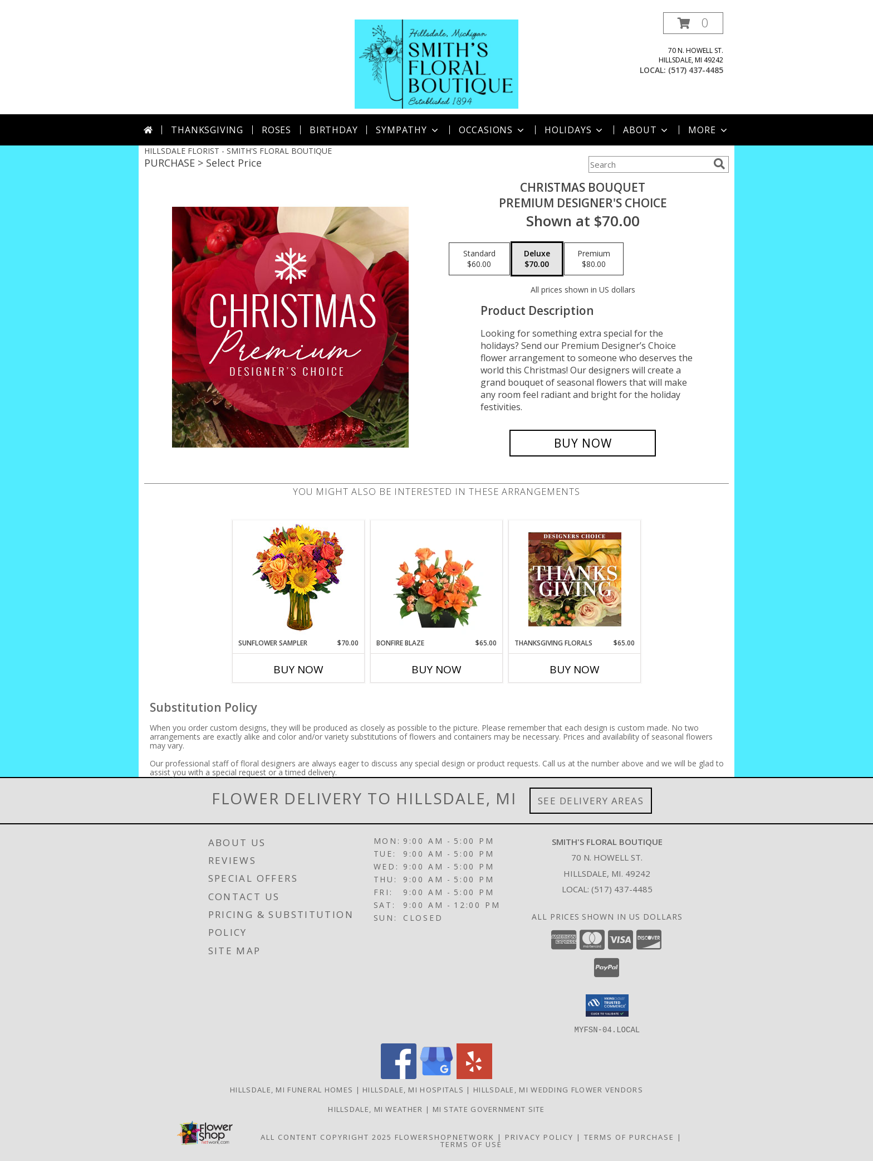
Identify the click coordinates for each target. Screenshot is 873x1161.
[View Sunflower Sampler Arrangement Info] (298, 579)
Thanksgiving (207, 130)
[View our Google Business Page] (436, 1075)
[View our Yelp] (474, 1075)
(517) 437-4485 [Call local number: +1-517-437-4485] (695, 70)
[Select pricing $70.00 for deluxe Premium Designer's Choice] (537, 259)
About (646, 130)
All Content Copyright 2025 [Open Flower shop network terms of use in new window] (326, 1136)
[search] (719, 164)
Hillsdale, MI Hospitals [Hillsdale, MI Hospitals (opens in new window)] (413, 1089)
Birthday (333, 130)
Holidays (575, 130)
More (708, 130)
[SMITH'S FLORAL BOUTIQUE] (436, 63)
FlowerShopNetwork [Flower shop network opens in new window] (444, 1136)
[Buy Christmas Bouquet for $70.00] (582, 443)
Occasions (492, 130)
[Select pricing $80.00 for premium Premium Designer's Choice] (594, 259)
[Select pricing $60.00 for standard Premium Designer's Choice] (479, 259)
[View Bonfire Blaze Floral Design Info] (436, 579)
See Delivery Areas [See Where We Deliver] (591, 800)
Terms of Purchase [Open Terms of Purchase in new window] (629, 1136)
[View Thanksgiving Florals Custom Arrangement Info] (574, 579)
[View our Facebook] (398, 1075)
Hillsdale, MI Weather (375, 1109)
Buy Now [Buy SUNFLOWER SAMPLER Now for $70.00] (298, 669)
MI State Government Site (489, 1109)
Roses (276, 130)
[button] (693, 23)
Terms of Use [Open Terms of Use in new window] (471, 1144)
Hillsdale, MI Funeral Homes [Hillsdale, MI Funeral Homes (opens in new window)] (291, 1089)
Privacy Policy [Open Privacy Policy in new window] (539, 1136)
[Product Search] (648, 164)
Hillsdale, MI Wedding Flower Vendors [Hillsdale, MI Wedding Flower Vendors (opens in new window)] (558, 1089)
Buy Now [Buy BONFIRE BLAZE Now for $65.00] (436, 669)
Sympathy (408, 130)
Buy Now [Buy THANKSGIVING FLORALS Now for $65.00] (575, 669)
